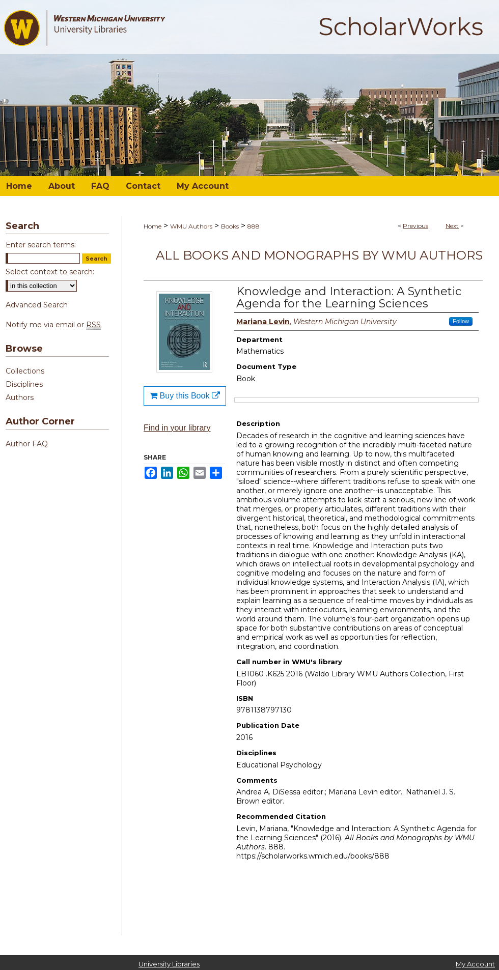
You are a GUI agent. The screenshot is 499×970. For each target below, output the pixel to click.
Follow (461, 321)
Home (152, 226)
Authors (20, 397)
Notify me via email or (53, 324)
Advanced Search (37, 304)
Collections (25, 371)
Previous (415, 226)
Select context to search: (50, 271)
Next (452, 226)
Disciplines (24, 384)
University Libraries (169, 964)
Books (230, 226)
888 (253, 226)
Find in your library (177, 427)
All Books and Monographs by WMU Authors (319, 255)
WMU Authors (191, 226)
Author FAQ (27, 443)
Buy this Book (185, 395)
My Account (475, 964)
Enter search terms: (41, 244)
